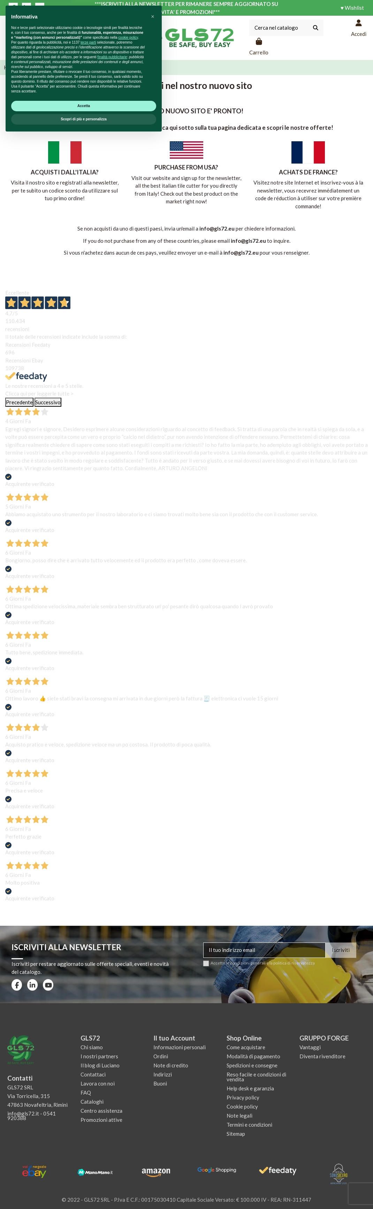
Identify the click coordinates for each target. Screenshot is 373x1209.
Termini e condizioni (249, 1124)
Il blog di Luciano (100, 1065)
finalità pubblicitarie (112, 1129)
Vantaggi (310, 1047)
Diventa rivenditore (322, 1056)
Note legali (239, 1115)
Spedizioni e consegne (252, 1065)
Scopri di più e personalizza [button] (84, 1191)
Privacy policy (243, 1097)
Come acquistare (246, 1047)
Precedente (19, 402)
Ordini (160, 1056)
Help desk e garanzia (250, 1088)
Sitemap (236, 1134)
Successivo (48, 402)
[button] (152, 1088)
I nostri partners (99, 1056)
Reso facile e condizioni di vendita (256, 1076)
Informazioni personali (179, 1047)
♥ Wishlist (352, 8)
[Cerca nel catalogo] (315, 28)
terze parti (88, 1114)
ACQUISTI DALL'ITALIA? (65, 172)
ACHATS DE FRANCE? (308, 172)
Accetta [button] (83, 1178)
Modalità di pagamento (253, 1056)
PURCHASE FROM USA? (186, 167)
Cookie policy (242, 1106)
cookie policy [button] (128, 1109)
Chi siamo (92, 1047)
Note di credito (170, 1065)
